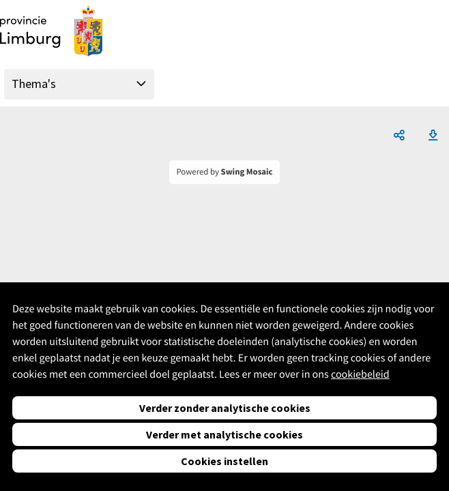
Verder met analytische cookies (224, 434)
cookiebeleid (360, 374)
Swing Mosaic (247, 171)
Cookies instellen (224, 461)
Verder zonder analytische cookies (224, 408)
